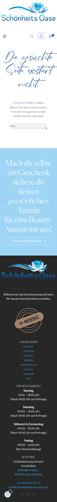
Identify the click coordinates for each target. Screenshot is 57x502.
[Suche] (28, 126)
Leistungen (28, 351)
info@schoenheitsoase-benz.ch (28, 487)
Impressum (28, 374)
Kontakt (28, 369)
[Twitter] (28, 494)
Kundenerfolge (28, 365)
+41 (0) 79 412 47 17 (28, 483)
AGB (28, 378)
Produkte (28, 346)
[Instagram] (34, 494)
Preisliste (28, 356)
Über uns (28, 360)
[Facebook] (22, 494)
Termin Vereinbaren (26, 241)
